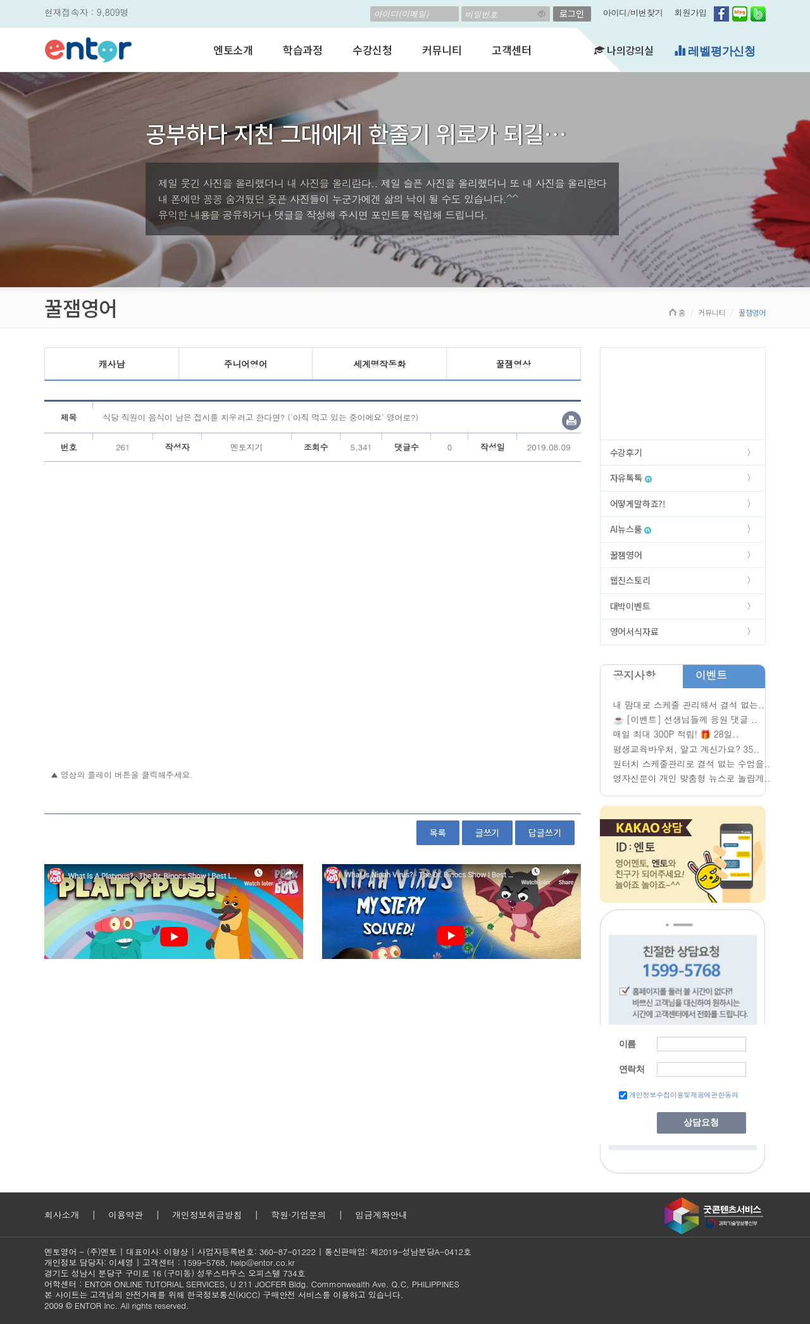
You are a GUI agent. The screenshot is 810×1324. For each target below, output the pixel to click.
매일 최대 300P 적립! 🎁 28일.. (676, 733)
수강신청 (372, 50)
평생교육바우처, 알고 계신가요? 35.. (686, 749)
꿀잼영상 (513, 363)
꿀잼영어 (626, 554)
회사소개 (61, 1214)
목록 (438, 832)
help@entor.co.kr (262, 1262)
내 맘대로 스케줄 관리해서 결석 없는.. (688, 704)
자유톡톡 (631, 477)
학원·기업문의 (298, 1214)
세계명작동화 (379, 363)
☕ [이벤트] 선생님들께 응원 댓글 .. (685, 719)
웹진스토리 (630, 580)
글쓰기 (487, 832)
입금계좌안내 (381, 1214)
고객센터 (512, 50)
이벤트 (711, 675)
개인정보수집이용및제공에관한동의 (683, 1094)
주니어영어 (245, 363)
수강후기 (626, 452)
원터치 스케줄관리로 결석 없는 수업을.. (692, 763)
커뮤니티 (442, 50)
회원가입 (691, 12)
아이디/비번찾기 (633, 12)
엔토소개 (233, 50)
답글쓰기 (544, 832)
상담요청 (701, 1122)
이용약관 (125, 1214)
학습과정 (303, 50)
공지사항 (634, 675)
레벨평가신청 (715, 51)
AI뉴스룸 (631, 529)
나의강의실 (624, 50)
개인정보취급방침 (207, 1214)
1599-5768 (204, 1262)
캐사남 (112, 363)
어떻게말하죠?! (638, 503)
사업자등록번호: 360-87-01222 (256, 1252)
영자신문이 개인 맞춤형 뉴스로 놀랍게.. (692, 778)
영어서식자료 (634, 631)
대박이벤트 (630, 606)
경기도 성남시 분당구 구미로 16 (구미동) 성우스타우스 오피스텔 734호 (174, 1273)
